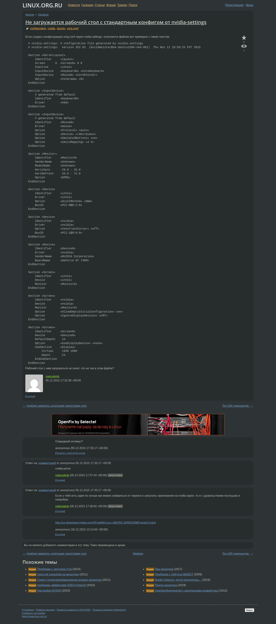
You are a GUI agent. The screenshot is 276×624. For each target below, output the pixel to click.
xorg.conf (73, 28)
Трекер (122, 5)
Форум (111, 5)
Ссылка (30, 396)
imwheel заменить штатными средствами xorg (57, 405)
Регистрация (234, 5)
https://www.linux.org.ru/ (34, 616)
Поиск (133, 5)
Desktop (43, 14)
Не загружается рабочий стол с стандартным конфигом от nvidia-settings (115, 22)
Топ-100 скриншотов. (235, 405)
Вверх (249, 610)
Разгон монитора (166, 585)
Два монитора (164, 569)
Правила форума (45, 609)
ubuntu (61, 28)
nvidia (51, 28)
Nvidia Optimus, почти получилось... (178, 579)
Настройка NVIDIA (49, 590)
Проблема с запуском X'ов (54, 569)
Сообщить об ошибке (33, 613)
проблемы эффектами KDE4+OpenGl (61, 585)
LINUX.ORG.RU (42, 5)
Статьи (100, 5)
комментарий (47, 463)
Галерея (87, 5)
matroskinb (52, 376)
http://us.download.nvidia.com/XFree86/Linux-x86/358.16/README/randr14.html (105, 522)
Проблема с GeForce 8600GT (174, 574)
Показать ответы (65, 453)
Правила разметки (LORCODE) (74, 609)
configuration (38, 28)
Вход (249, 5)
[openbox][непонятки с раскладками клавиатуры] (186, 590)
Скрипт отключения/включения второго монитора (69, 579)
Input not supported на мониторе (58, 574)
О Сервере (28, 609)
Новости (74, 5)
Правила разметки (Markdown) (109, 609)
